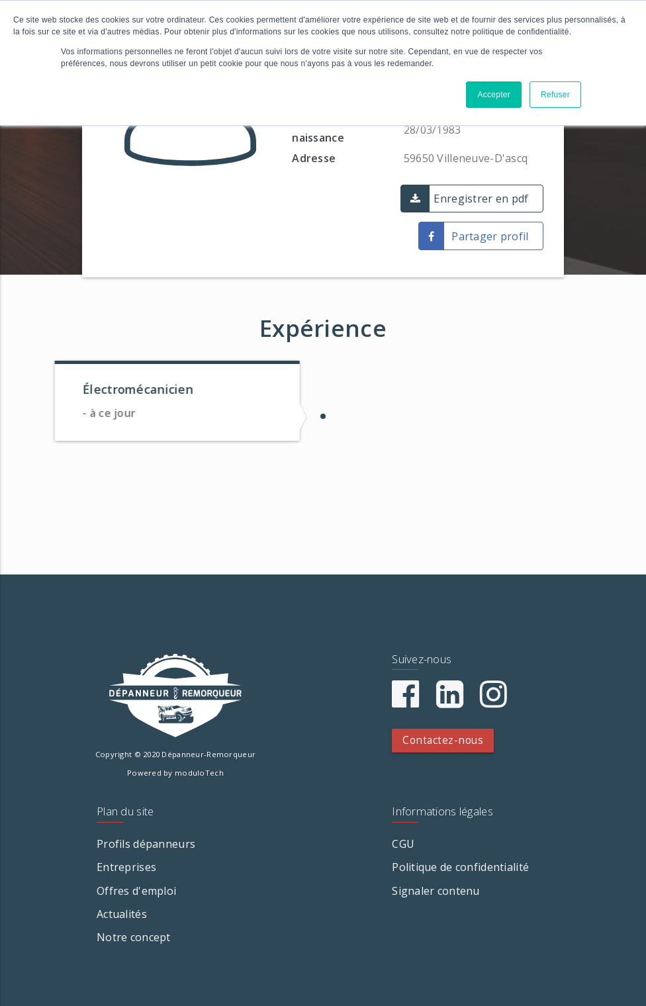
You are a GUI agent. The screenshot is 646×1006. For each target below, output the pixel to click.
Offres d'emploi (136, 891)
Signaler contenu (435, 891)
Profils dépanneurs (146, 844)
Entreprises (126, 867)
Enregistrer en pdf (481, 198)
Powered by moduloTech (175, 773)
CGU (403, 844)
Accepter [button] (493, 94)
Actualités (122, 914)
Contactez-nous (442, 740)
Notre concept (134, 937)
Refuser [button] (555, 94)
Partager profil (489, 236)
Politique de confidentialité (460, 867)
